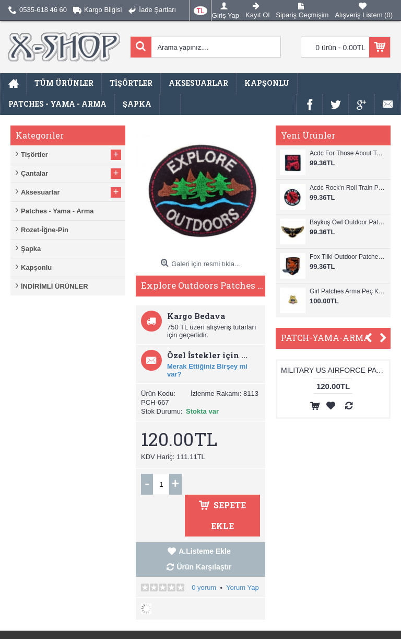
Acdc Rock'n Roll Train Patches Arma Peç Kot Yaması (347, 187)
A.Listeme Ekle (205, 551)
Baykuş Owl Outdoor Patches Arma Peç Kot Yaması (347, 222)
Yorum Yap (242, 587)
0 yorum (204, 587)
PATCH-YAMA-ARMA (325, 337)
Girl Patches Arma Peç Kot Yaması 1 (347, 291)
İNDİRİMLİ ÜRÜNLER (54, 286)
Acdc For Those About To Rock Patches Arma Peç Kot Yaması (347, 153)
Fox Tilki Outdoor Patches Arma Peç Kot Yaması (347, 256)
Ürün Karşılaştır (203, 567)
